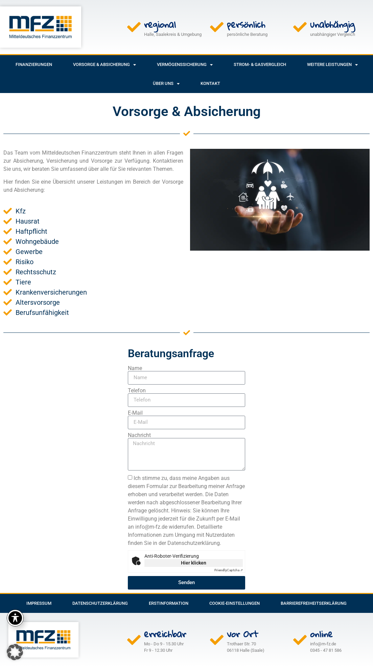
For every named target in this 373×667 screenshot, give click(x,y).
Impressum (38, 603)
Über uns (166, 83)
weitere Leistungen (332, 64)
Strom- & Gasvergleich (260, 64)
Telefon (137, 390)
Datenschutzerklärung (100, 603)
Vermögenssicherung (185, 64)
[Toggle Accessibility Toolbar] (15, 618)
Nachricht (139, 435)
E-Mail (135, 413)
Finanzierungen (34, 64)
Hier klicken (193, 563)
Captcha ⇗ (228, 570)
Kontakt (210, 83)
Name (135, 368)
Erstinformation (168, 603)
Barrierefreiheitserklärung (314, 603)
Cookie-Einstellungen (234, 603)
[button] (15, 652)
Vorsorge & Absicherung (104, 64)
